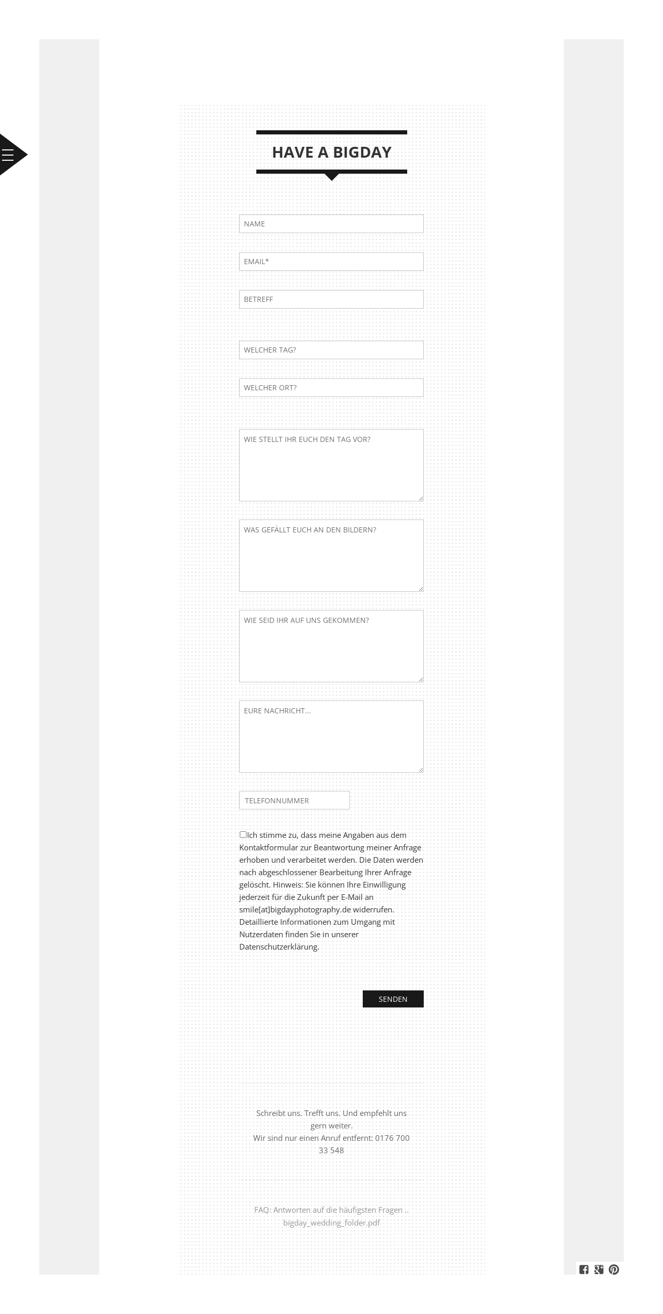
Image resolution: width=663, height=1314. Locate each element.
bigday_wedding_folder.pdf (331, 1222)
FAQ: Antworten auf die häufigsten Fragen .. (331, 1209)
